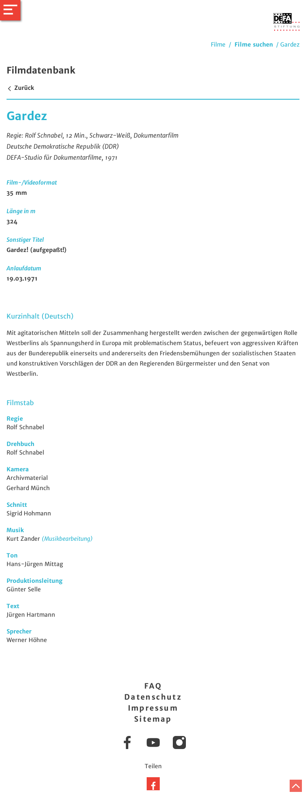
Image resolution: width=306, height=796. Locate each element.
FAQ (153, 686)
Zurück (20, 87)
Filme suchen (254, 44)
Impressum (153, 708)
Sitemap (153, 719)
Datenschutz (153, 697)
